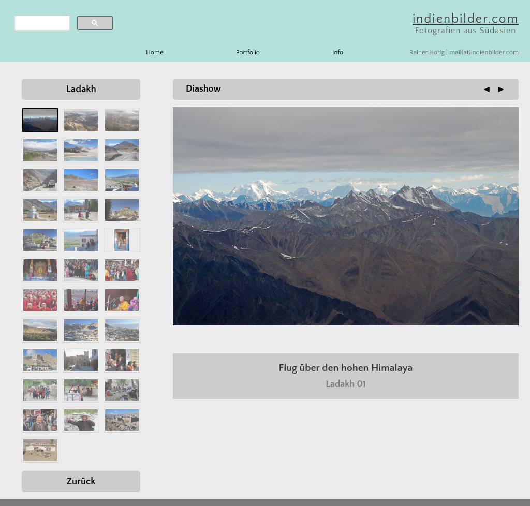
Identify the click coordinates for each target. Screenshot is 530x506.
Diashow (203, 89)
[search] (41, 23)
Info (337, 52)
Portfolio (248, 52)
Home (155, 52)
